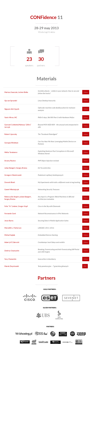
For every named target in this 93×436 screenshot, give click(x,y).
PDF (85, 266)
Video (85, 92)
